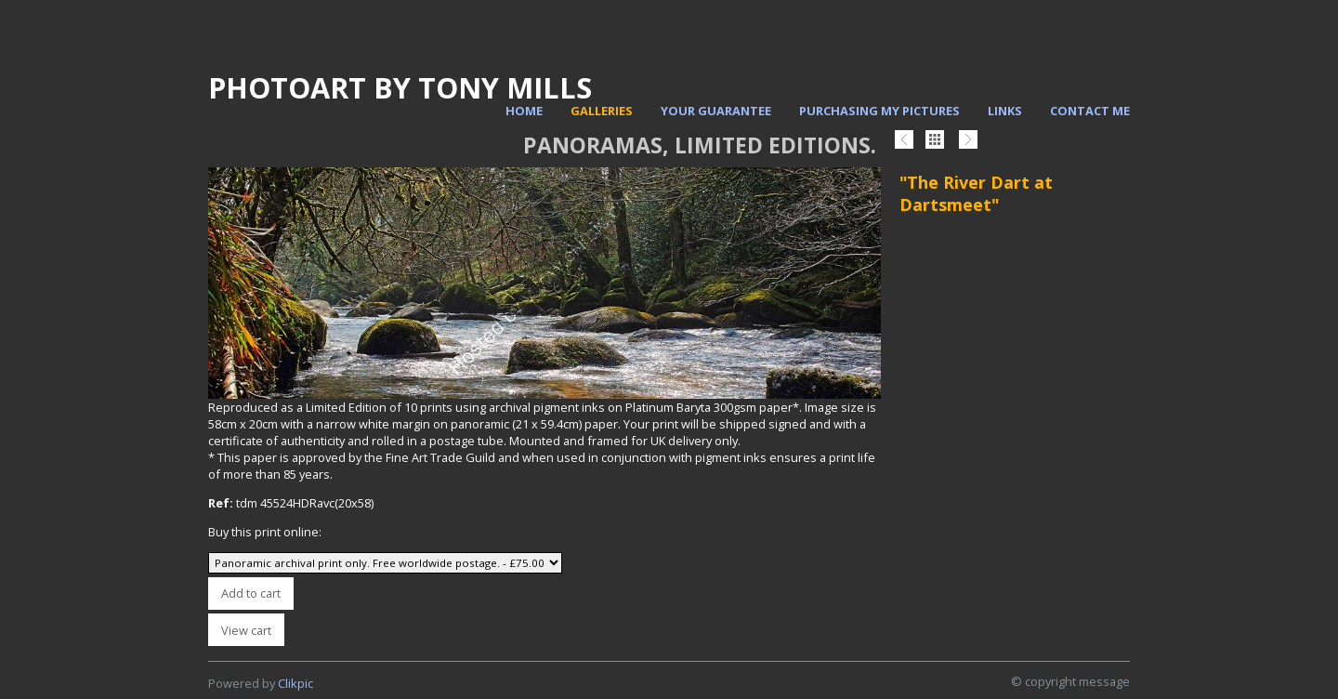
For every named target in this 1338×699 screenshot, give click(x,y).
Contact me (1090, 110)
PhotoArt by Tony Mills (400, 87)
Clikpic (295, 683)
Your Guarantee (716, 110)
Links (1005, 110)
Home (524, 110)
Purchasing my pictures (879, 110)
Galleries (602, 110)
